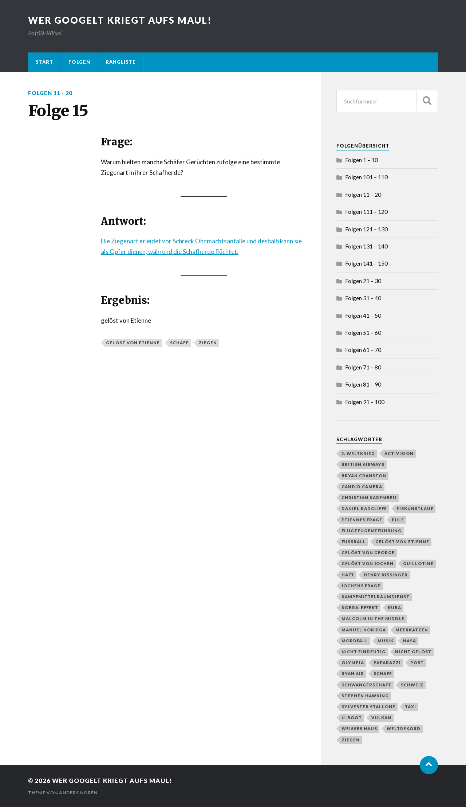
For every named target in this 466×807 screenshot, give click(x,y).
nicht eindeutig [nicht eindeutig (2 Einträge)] (363, 651)
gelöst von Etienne (133, 342)
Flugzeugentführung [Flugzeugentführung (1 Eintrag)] (371, 530)
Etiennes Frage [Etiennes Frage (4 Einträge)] (361, 519)
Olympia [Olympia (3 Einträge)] (352, 662)
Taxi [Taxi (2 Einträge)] (410, 706)
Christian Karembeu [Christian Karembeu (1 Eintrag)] (368, 497)
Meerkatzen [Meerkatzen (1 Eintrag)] (411, 629)
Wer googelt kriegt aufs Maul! (120, 20)
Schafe (179, 342)
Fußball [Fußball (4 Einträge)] (353, 541)
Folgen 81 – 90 (363, 384)
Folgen (79, 62)
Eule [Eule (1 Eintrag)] (398, 519)
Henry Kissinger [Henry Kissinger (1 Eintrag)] (386, 574)
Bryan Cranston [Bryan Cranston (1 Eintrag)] (363, 475)
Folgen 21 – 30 (363, 280)
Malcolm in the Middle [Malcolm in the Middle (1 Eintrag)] (372, 618)
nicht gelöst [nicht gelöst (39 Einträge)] (413, 651)
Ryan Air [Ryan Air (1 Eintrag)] (352, 673)
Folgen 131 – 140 (366, 246)
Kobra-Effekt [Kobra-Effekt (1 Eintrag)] (359, 607)
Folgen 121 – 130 (366, 229)
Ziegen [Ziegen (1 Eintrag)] (350, 739)
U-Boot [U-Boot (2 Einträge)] (351, 717)
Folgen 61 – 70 (363, 349)
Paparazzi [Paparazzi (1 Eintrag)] (387, 662)
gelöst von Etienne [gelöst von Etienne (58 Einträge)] (402, 541)
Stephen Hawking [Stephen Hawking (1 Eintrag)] (365, 695)
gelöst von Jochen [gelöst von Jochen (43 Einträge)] (367, 563)
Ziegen (208, 342)
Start (44, 62)
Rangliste (121, 62)
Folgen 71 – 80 (363, 367)
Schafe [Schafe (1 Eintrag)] (383, 673)
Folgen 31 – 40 (363, 297)
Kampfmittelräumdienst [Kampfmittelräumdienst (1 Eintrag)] (375, 596)
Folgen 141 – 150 (366, 263)
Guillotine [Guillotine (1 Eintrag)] (418, 563)
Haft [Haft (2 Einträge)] (347, 574)
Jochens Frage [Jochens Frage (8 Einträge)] (360, 585)
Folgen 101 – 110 (366, 176)
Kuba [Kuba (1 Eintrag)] (394, 607)
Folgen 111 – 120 (366, 211)
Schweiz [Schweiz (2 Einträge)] (412, 684)
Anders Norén (78, 792)
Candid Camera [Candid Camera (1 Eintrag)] (361, 486)
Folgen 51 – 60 (363, 332)
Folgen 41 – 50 (363, 315)
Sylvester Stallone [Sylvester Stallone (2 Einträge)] (368, 706)
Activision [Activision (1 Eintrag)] (399, 453)
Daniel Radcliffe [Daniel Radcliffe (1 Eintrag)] (364, 508)
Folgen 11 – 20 (363, 194)
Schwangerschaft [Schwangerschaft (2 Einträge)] (366, 684)
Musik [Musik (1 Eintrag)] (386, 640)
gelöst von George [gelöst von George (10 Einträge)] (368, 552)
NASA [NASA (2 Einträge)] (409, 640)
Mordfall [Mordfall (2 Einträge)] (354, 640)
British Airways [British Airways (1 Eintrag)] (362, 464)
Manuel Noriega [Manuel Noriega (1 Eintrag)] (363, 629)
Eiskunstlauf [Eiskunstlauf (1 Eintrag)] (414, 508)
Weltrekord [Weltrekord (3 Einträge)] (403, 728)
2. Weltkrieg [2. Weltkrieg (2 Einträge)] (358, 453)
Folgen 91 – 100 (364, 401)
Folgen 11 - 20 (50, 93)
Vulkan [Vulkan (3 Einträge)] (381, 717)
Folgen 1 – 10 (361, 159)
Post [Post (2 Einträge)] (417, 662)
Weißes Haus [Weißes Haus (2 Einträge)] (359, 728)
